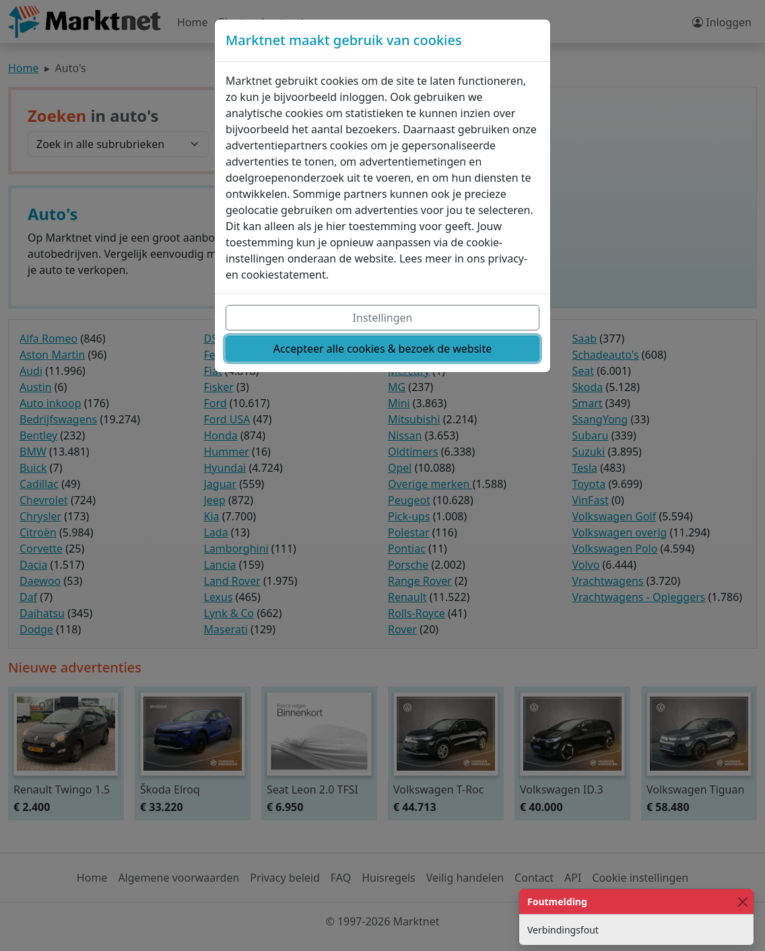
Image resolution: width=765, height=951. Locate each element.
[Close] (742, 901)
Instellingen (383, 317)
